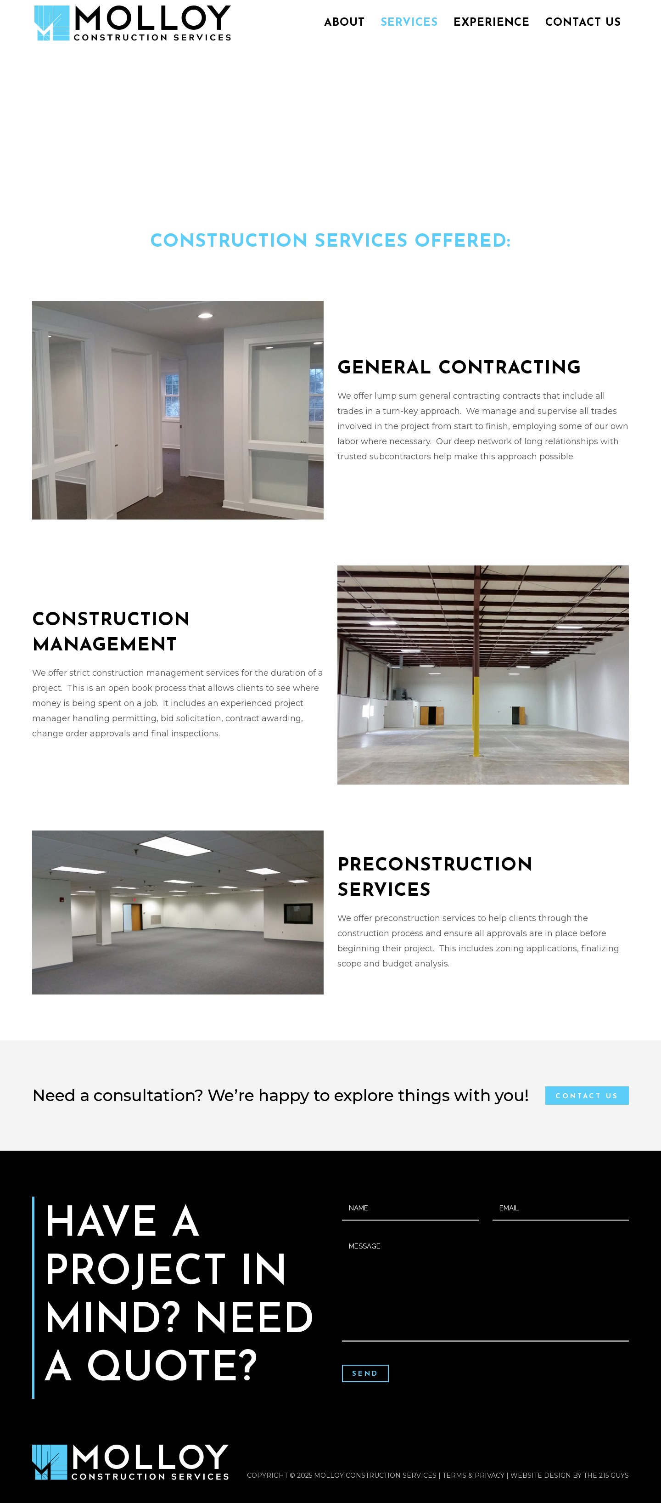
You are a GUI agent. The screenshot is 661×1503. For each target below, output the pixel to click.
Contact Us (587, 1096)
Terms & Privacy (473, 1475)
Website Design (540, 1475)
